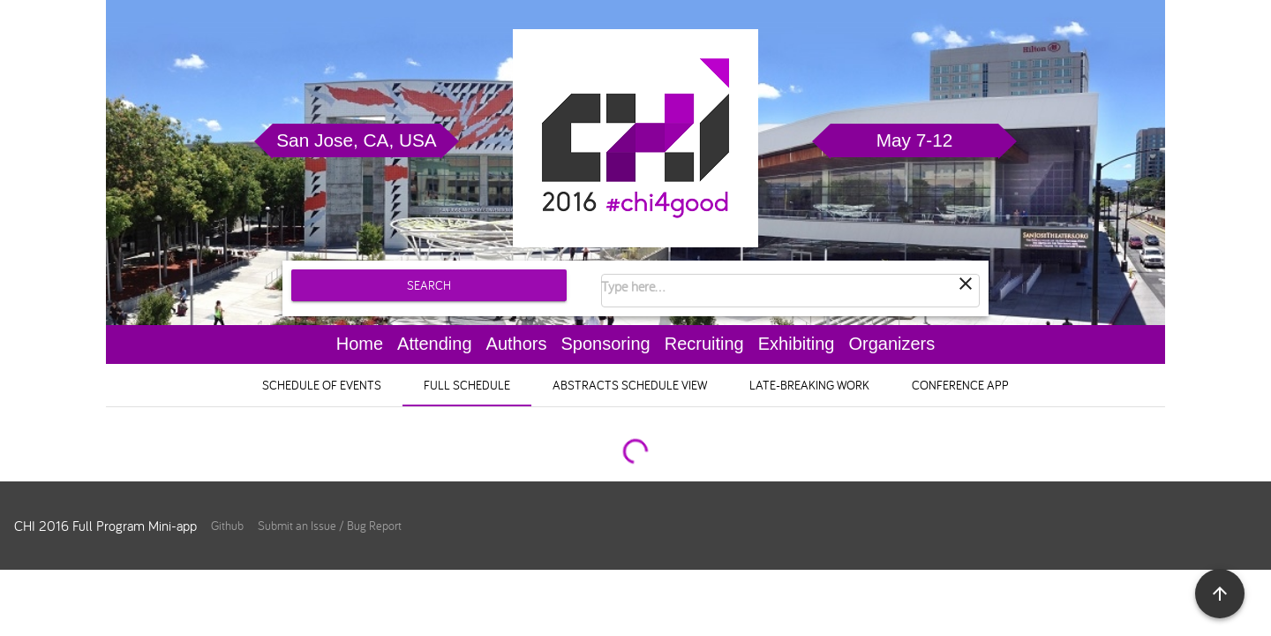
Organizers (891, 343)
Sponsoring (606, 343)
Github (227, 526)
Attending (434, 343)
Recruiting (704, 343)
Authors (516, 343)
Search (429, 285)
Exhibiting (796, 343)
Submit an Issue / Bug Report (330, 526)
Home (359, 343)
